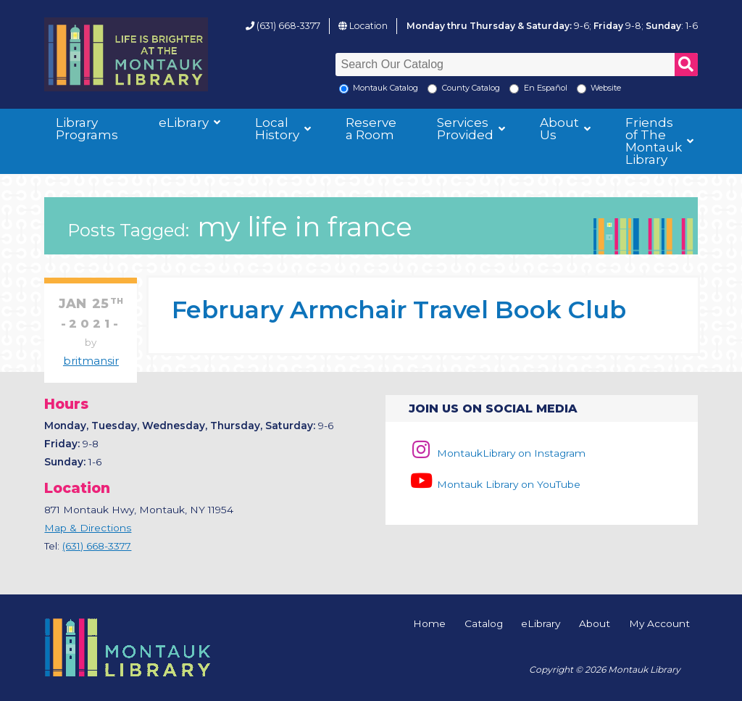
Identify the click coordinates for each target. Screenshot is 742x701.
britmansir (91, 361)
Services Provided (465, 128)
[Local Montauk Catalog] (344, 89)
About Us (559, 128)
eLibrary (184, 122)
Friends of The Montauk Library (653, 141)
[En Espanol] (514, 89)
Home (429, 624)
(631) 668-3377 (288, 25)
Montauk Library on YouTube (494, 484)
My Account (659, 624)
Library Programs (87, 128)
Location (368, 25)
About (594, 624)
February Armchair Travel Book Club (399, 309)
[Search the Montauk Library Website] (581, 89)
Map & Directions (87, 528)
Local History (277, 128)
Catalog (483, 624)
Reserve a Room (371, 128)
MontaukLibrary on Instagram (497, 453)
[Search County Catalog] (432, 89)
